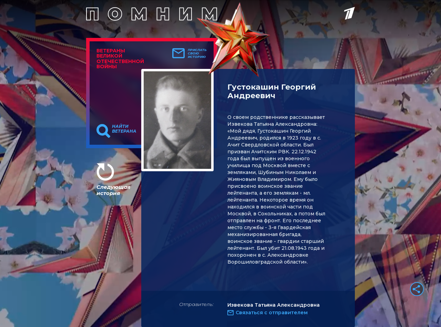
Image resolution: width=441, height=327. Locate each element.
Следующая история (113, 190)
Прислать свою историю (197, 53)
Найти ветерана (124, 129)
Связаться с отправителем (272, 312)
